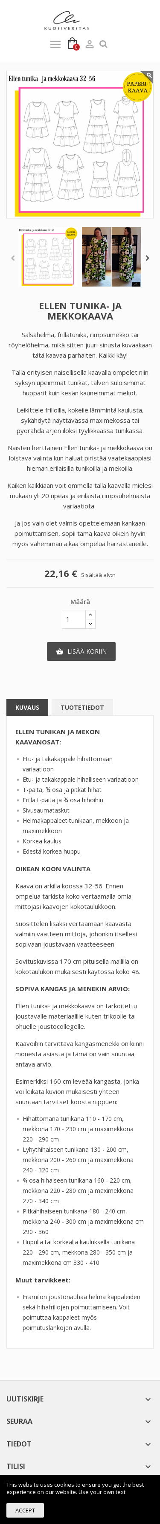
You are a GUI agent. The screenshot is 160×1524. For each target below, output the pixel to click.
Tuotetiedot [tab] (82, 707)
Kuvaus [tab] (27, 707)
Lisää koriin (81, 651)
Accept (25, 1510)
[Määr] (74, 619)
